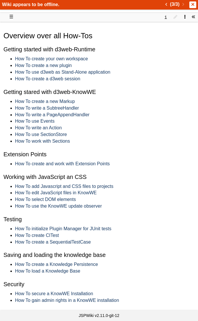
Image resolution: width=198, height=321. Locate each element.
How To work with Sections (42, 141)
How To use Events (35, 121)
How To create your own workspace (51, 58)
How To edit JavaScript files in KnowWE (56, 192)
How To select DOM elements (45, 199)
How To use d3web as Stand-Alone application (62, 72)
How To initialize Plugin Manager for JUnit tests (63, 228)
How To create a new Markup (45, 101)
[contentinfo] (165, 17)
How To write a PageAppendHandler (52, 114)
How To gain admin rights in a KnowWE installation (67, 300)
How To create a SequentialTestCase (53, 242)
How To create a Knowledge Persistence (56, 264)
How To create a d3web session (47, 78)
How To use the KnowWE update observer (58, 206)
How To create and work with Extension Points (62, 163)
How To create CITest (37, 235)
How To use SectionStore (41, 134)
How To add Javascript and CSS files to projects (64, 186)
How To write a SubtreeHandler (47, 108)
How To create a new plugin (43, 65)
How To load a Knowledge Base (47, 271)
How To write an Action (38, 127)
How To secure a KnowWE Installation (54, 293)
